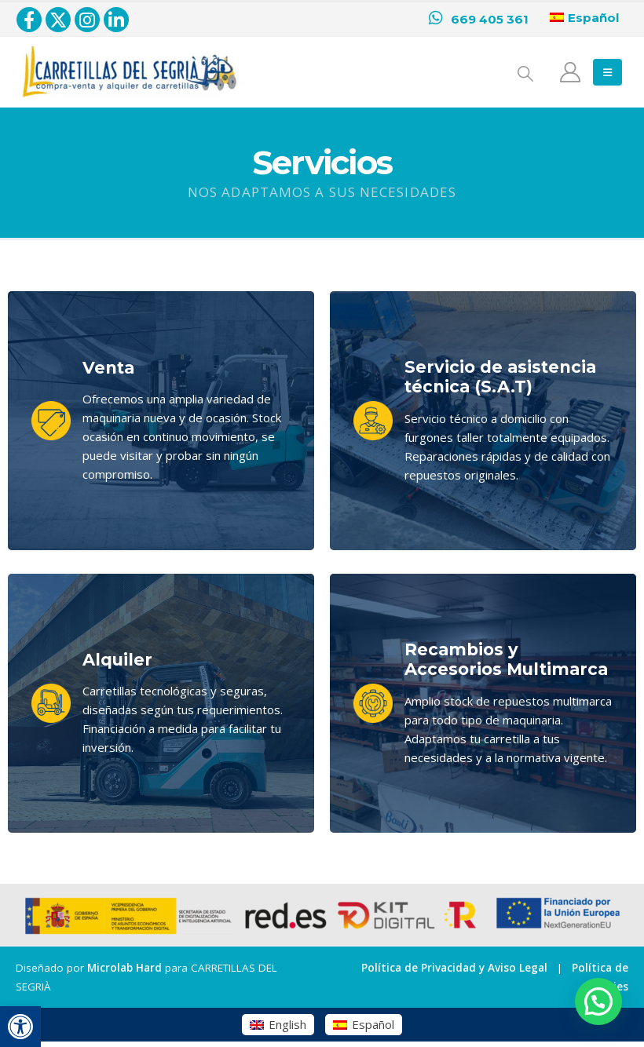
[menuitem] (278, 1024)
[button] (20, 1026)
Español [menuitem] (373, 1024)
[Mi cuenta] (570, 72)
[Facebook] (29, 19)
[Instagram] (87, 19)
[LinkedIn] (116, 19)
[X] (58, 19)
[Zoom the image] (129, 56)
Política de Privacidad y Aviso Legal (454, 968)
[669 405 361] (479, 19)
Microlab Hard (124, 968)
